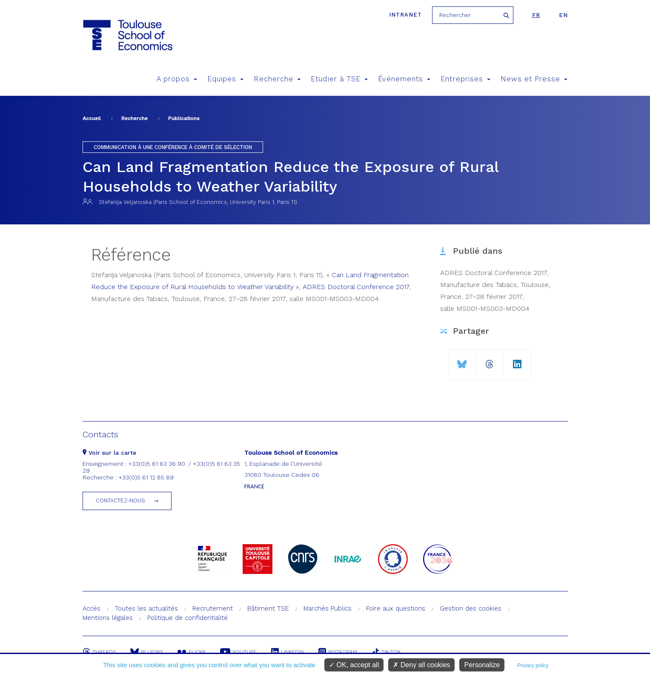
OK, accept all (354, 664)
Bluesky (146, 652)
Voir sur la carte (109, 452)
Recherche (277, 79)
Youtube (238, 652)
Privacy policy (532, 665)
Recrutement (212, 608)
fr (536, 15)
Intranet (405, 14)
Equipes (225, 79)
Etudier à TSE (339, 79)
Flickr (192, 652)
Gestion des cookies (470, 608)
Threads (99, 652)
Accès (91, 608)
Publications (184, 118)
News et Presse (534, 79)
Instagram (337, 652)
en (563, 15)
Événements (404, 79)
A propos (177, 79)
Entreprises (465, 79)
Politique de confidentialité (187, 618)
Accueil (92, 118)
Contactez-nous (120, 500)
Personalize (482, 664)
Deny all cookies (421, 664)
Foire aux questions (395, 608)
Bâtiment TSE (268, 608)
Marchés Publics (328, 608)
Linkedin (287, 652)
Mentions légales (108, 618)
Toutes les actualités (146, 608)
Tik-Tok (386, 652)
